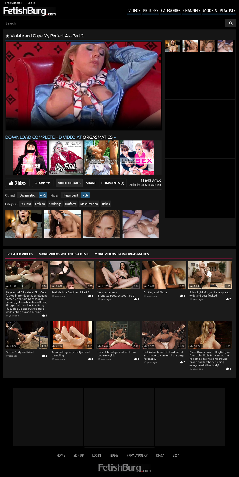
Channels (191, 10)
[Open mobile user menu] (178, 10)
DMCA (160, 455)
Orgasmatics (27, 195)
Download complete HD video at (59, 137)
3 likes (20, 182)
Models (210, 10)
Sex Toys (26, 203)
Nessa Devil (70, 195)
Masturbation (89, 203)
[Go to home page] (29, 11)
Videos (134, 10)
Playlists (227, 10)
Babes (105, 203)
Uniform (70, 203)
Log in (31, 3)
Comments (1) (112, 183)
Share (91, 183)
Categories (170, 10)
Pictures (150, 10)
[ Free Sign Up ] (13, 3)
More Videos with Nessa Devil (64, 254)
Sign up (78, 455)
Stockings (55, 203)
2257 (176, 455)
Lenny (144, 184)
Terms (113, 455)
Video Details (69, 183)
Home (61, 455)
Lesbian (40, 203)
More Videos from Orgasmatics (122, 254)
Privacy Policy (137, 455)
